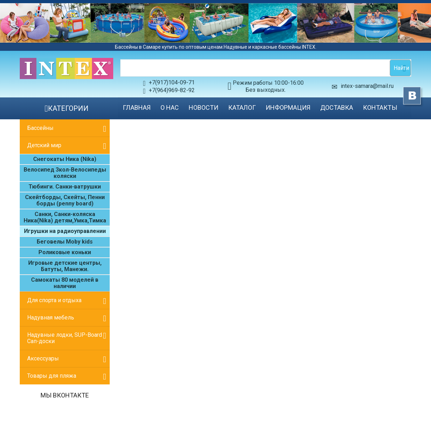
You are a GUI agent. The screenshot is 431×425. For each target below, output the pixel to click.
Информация (288, 107)
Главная (137, 107)
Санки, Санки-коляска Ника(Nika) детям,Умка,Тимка (65, 217)
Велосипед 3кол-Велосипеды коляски (65, 172)
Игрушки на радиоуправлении (65, 231)
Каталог (242, 107)
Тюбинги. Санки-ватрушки (65, 186)
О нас (169, 107)
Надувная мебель (50, 317)
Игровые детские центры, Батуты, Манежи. (65, 266)
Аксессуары (43, 358)
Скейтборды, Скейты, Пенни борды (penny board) (65, 200)
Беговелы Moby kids (65, 241)
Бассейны (40, 128)
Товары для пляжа (51, 375)
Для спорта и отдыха (54, 300)
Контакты (380, 107)
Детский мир (44, 145)
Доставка (336, 107)
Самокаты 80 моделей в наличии (64, 282)
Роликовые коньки (64, 252)
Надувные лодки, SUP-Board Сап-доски (64, 338)
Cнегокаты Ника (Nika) (64, 159)
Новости (203, 107)
